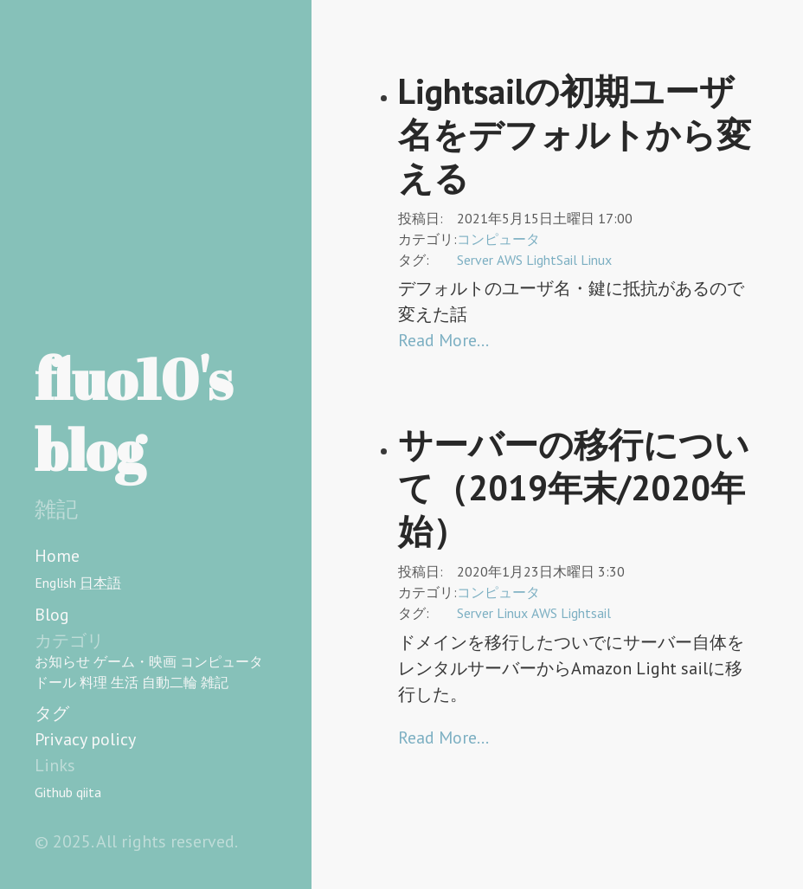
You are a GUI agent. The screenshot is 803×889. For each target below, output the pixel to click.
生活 (124, 682)
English (55, 582)
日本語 (100, 582)
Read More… (443, 340)
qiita (88, 792)
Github (54, 792)
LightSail (551, 259)
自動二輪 (169, 682)
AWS (510, 259)
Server (475, 259)
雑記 (214, 682)
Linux (596, 259)
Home (57, 555)
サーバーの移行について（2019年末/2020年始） (573, 487)
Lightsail (586, 613)
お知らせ (62, 661)
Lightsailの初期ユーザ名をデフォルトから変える (574, 134)
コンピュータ (221, 661)
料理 (93, 682)
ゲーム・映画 (135, 661)
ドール (55, 682)
